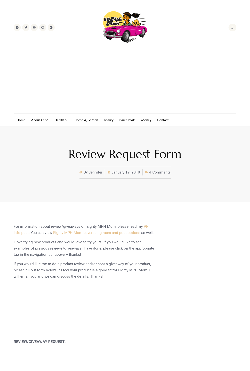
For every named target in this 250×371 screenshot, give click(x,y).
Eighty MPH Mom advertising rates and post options (96, 232)
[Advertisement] (125, 79)
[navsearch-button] (232, 27)
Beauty (108, 120)
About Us (39, 120)
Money (146, 120)
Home (21, 120)
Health (61, 120)
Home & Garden (86, 120)
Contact (163, 120)
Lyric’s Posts (127, 120)
